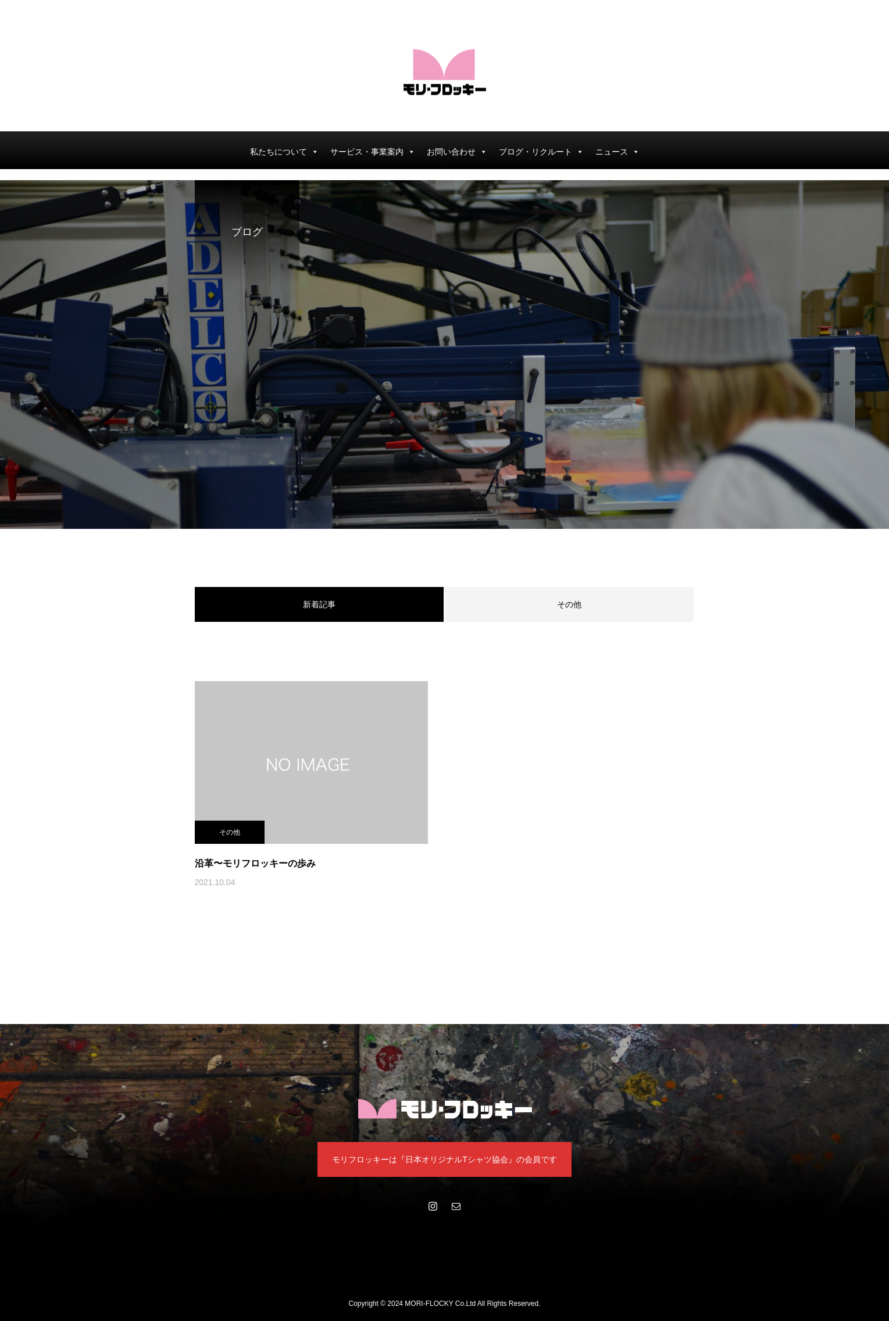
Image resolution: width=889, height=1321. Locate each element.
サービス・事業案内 (372, 151)
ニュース (617, 151)
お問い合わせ (457, 151)
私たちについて (284, 151)
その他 (569, 604)
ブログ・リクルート (541, 151)
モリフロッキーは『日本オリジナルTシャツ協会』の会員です (444, 1159)
